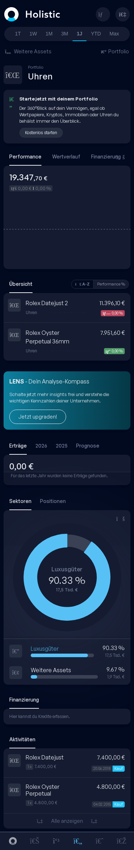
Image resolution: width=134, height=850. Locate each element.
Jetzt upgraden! (37, 417)
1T (18, 33)
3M (64, 33)
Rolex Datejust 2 (47, 303)
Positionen (53, 501)
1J (80, 33)
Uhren (31, 313)
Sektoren (20, 501)
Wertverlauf (66, 156)
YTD (96, 33)
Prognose (87, 446)
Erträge (18, 446)
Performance (25, 156)
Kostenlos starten (41, 132)
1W (33, 33)
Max (114, 33)
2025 (62, 446)
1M (49, 33)
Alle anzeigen (67, 821)
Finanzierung (106, 156)
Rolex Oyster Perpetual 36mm (47, 337)
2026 (41, 446)
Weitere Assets (28, 51)
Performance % (111, 284)
